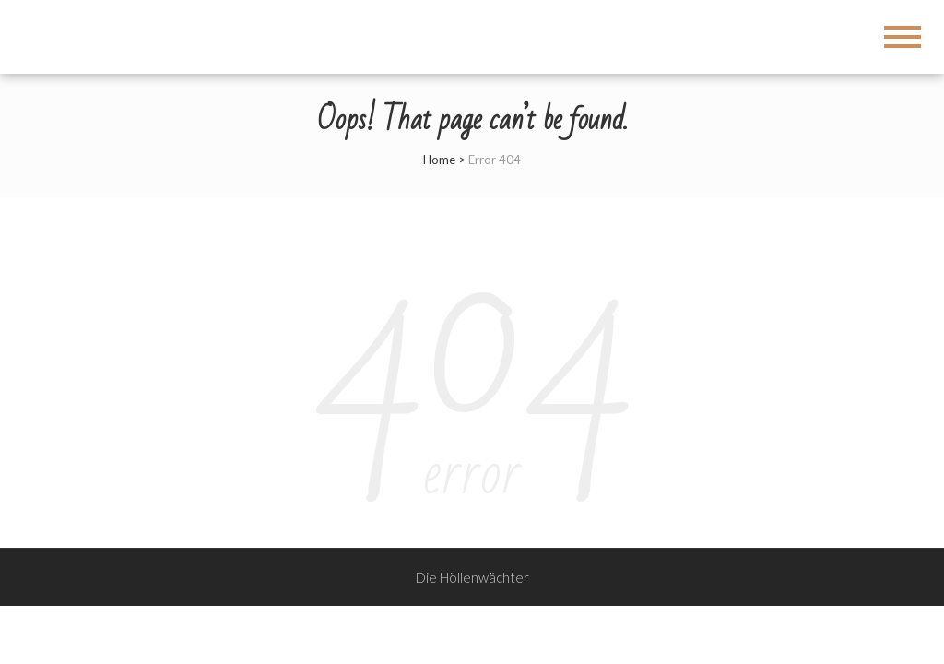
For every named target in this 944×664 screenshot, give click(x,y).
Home (439, 159)
